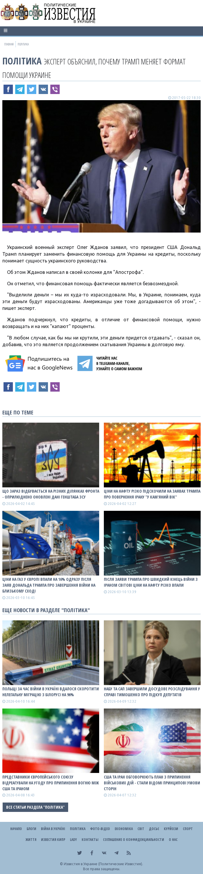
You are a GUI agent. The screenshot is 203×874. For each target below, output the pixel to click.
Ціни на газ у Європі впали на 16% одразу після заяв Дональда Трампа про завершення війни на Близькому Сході (48, 585)
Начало (16, 828)
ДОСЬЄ (154, 828)
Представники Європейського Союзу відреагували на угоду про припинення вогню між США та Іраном (50, 782)
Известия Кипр (53, 839)
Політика (22, 60)
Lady (73, 839)
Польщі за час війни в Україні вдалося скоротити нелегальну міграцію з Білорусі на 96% (50, 691)
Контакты (90, 839)
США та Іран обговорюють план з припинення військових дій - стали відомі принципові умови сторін (152, 782)
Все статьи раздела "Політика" (35, 807)
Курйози (171, 828)
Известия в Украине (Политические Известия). (103, 864)
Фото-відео (100, 828)
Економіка (124, 828)
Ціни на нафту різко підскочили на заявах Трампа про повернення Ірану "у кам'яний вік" (152, 494)
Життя (30, 839)
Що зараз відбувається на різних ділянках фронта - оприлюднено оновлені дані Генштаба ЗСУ (50, 494)
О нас (173, 839)
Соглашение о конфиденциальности (133, 839)
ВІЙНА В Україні (53, 828)
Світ (140, 828)
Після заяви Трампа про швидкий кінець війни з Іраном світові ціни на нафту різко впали (151, 582)
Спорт (188, 828)
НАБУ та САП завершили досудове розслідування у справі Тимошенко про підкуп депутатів (152, 691)
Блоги (31, 828)
